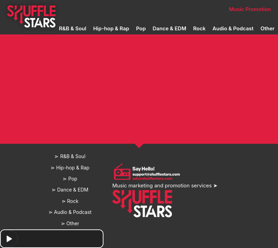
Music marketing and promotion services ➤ (165, 185)
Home (31, 9)
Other (267, 28)
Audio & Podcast (233, 28)
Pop (141, 28)
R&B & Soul (72, 28)
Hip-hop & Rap (111, 28)
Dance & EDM (169, 28)
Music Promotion (250, 9)
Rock (199, 28)
